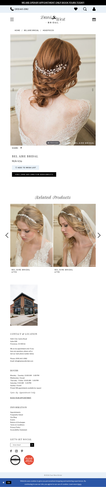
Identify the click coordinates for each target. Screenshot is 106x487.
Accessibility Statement (18, 430)
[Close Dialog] (3, 482)
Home (17, 30)
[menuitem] (19, 9)
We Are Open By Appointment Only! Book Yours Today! (53, 2)
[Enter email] (22, 445)
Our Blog (13, 417)
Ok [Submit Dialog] (8, 482)
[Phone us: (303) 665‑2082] (19, 9)
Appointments (15, 412)
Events (12, 420)
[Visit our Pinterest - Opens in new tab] (22, 451)
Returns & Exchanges (17, 422)
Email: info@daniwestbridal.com (21, 361)
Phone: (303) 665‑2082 (18, 358)
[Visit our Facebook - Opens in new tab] (11, 451)
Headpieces (48, 30)
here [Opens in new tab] (79, 484)
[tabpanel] (53, 89)
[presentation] (31, 235)
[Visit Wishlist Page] (75, 9)
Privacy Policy (15, 427)
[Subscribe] (32, 445)
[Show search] (84, 9)
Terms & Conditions (17, 425)
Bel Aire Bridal (31, 30)
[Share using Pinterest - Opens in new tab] (21, 148)
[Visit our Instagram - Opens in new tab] (16, 451)
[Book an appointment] (94, 19)
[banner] (53, 19)
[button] (94, 9)
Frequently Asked (16, 415)
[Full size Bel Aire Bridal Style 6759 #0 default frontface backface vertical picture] (53, 89)
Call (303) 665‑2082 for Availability (34, 174)
